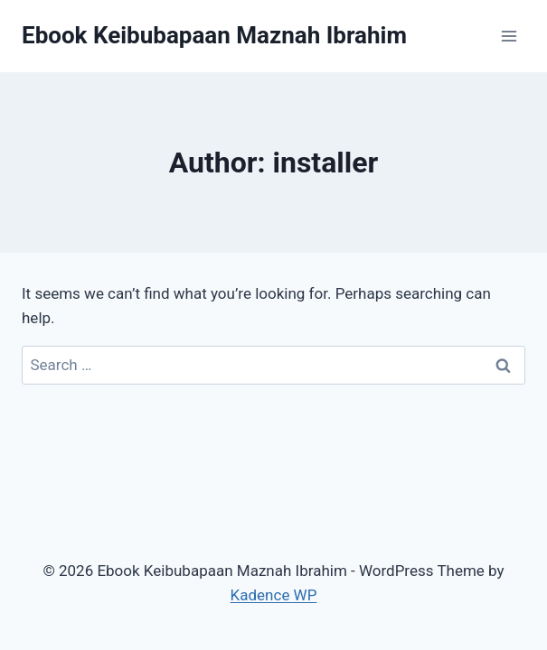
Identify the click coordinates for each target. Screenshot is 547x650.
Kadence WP (274, 595)
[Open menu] (508, 36)
